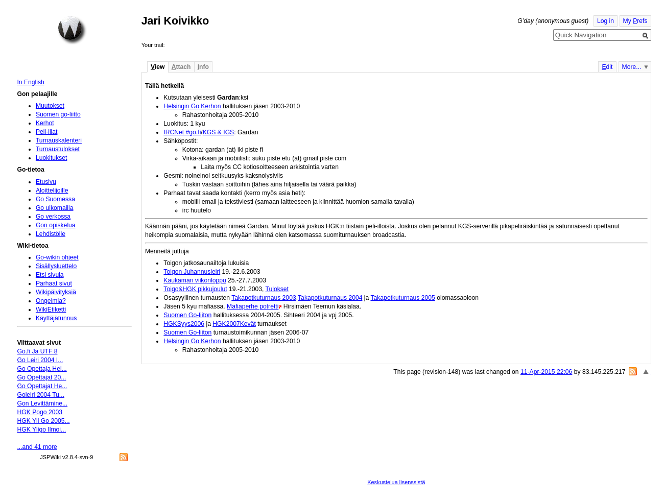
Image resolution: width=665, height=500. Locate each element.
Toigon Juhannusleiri (191, 271)
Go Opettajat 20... (41, 377)
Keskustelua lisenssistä (396, 482)
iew (157, 66)
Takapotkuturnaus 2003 (263, 297)
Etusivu (46, 181)
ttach (181, 66)
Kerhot (45, 123)
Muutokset (50, 105)
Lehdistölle (50, 233)
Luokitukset (51, 157)
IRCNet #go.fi (182, 132)
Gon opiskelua (56, 225)
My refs (635, 21)
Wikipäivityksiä (56, 292)
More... (632, 66)
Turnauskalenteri (59, 140)
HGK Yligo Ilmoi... (41, 429)
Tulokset (277, 289)
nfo (203, 66)
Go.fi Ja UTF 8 (37, 351)
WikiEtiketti (51, 309)
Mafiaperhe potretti (252, 306)
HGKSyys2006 (183, 323)
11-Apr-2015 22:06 (546, 371)
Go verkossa (53, 216)
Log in (605, 21)
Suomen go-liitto (58, 114)
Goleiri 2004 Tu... (40, 394)
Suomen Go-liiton (187, 315)
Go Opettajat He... (42, 386)
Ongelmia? (51, 300)
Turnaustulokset (58, 149)
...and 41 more (37, 446)
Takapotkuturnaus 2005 (402, 297)
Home (72, 30)
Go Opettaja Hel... (41, 368)
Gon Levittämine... (42, 403)
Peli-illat (47, 131)
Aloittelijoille (52, 190)
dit (607, 66)
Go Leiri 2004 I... (40, 360)
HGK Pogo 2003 (39, 412)
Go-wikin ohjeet (57, 257)
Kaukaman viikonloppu (194, 280)
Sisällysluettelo (56, 266)
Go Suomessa (55, 199)
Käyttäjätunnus (56, 318)
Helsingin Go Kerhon (192, 106)
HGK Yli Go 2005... (43, 420)
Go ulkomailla (55, 207)
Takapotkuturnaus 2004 (330, 297)
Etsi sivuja (50, 274)
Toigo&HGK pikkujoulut (195, 289)
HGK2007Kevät (233, 323)
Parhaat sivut (54, 283)
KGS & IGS (218, 132)
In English (30, 82)
